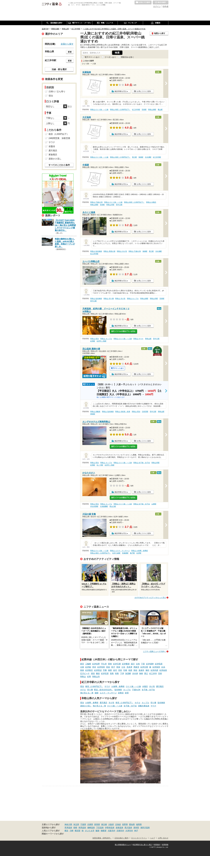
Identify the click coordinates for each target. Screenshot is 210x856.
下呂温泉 (100, 827)
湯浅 (93, 673)
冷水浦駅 (148, 157)
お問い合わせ (163, 838)
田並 (108, 667)
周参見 (136, 667)
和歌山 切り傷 (109, 298)
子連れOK (136, 690)
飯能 (97, 831)
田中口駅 (119, 205)
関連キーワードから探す (53, 834)
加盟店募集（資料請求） (102, 838)
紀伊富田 (156, 667)
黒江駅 (134, 157)
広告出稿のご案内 (121, 838)
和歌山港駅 (152, 109)
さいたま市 (89, 831)
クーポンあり (110, 57)
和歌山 (83, 676)
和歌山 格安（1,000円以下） (120, 109)
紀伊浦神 (150, 664)
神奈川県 (68, 824)
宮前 (160, 673)
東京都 (104, 824)
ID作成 (165, 6)
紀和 (89, 676)
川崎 (71, 831)
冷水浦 (135, 673)
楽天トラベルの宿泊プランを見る (123, 331)
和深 (118, 667)
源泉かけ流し (85, 706)
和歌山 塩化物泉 (96, 251)
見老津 (129, 667)
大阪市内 (111, 831)
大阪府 (111, 824)
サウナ (107, 686)
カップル (127, 690)
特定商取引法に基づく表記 (142, 845)
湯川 (133, 664)
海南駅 (140, 157)
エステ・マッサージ (108, 693)
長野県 (125, 824)
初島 (117, 673)
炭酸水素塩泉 (143, 706)
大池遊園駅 (104, 506)
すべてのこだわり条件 (59, 165)
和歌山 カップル (133, 298)
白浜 (163, 667)
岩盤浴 (121, 693)
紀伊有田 (101, 667)
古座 (82, 667)
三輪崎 (88, 664)
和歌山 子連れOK (96, 202)
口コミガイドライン (139, 838)
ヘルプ (152, 838)
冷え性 (152, 686)
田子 (113, 667)
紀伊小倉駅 (116, 553)
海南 (141, 673)
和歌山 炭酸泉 (95, 411)
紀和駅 (92, 341)
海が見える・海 (86, 693)
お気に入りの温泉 (143, 2)
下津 (122, 673)
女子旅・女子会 (148, 690)
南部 (110, 670)
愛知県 (132, 824)
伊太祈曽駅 (94, 506)
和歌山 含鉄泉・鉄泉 (122, 411)
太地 (138, 664)
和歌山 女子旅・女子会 (141, 463)
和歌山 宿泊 (94, 339)
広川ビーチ (85, 673)
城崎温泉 (91, 827)
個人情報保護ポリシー (123, 845)
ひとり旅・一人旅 (133, 686)
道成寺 (141, 670)
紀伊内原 (154, 670)
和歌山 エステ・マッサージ (120, 551)
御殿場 (103, 831)
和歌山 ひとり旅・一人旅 (99, 109)
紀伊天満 (117, 664)
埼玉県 (76, 824)
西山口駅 (113, 506)
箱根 (75, 827)
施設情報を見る (121, 91)
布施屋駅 (125, 553)
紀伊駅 (138, 553)
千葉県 (83, 824)
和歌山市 (96, 676)
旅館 (96, 693)
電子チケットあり (92, 57)
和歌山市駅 (110, 205)
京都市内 (120, 831)
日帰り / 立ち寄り (57, 91)
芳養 (105, 670)
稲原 (130, 670)
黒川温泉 (128, 827)
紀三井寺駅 (136, 109)
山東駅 (153, 504)
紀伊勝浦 (126, 664)
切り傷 (90, 690)
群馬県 (97, 824)
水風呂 (145, 686)
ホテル (83, 690)
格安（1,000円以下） (94, 686)
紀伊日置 (144, 667)
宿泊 (82, 686)
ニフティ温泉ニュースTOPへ (154, 651)
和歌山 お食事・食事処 (139, 551)
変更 (70, 52)
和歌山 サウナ (138, 339)
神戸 (136, 831)
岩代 (115, 670)
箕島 (112, 673)
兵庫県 (90, 824)
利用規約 (157, 845)
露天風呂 (160, 686)
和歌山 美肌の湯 (109, 251)
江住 (123, 667)
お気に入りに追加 (144, 91)
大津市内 (129, 831)
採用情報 (165, 845)
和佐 (135, 670)
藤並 (98, 673)
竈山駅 (160, 109)
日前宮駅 (145, 411)
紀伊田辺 (98, 670)
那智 (110, 664)
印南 (125, 670)
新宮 (82, 664)
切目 (120, 670)
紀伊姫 (88, 667)
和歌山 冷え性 (122, 251)
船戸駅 (132, 553)
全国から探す (67, 44)
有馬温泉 (82, 827)
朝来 (82, 670)
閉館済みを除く (127, 57)
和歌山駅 (148, 339)
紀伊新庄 (89, 670)
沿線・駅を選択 (59, 69)
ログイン (157, 6)
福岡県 (139, 824)
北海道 (118, 824)
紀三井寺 (153, 673)
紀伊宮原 (105, 673)
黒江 (146, 673)
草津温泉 (68, 827)
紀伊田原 (158, 664)
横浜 (66, 831)
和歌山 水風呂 (151, 202)
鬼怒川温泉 (145, 827)
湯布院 (136, 827)
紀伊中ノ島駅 (101, 341)
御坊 (147, 670)
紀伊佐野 (96, 664)
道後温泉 (119, 827)
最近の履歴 (160, 2)
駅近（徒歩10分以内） (103, 690)
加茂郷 (128, 673)
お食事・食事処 (118, 686)
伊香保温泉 (109, 827)
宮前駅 (144, 109)
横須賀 (77, 831)
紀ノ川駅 (100, 465)
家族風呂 (53, 154)
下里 (143, 664)
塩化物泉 (118, 690)
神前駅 (92, 414)
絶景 (127, 693)
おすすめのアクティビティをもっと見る (150, 598)
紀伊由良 (163, 670)
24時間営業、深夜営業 (59, 138)
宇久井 (104, 664)
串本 (94, 667)
